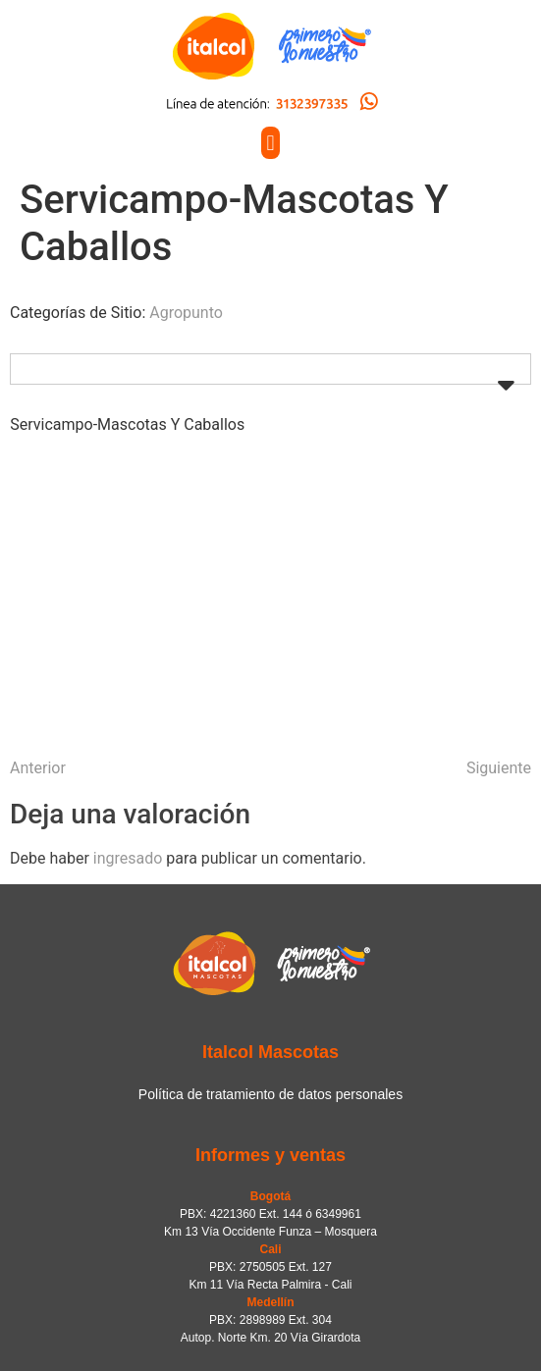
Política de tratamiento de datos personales (270, 1094)
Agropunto (186, 312)
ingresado (128, 858)
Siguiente (498, 768)
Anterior (38, 768)
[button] (270, 143)
